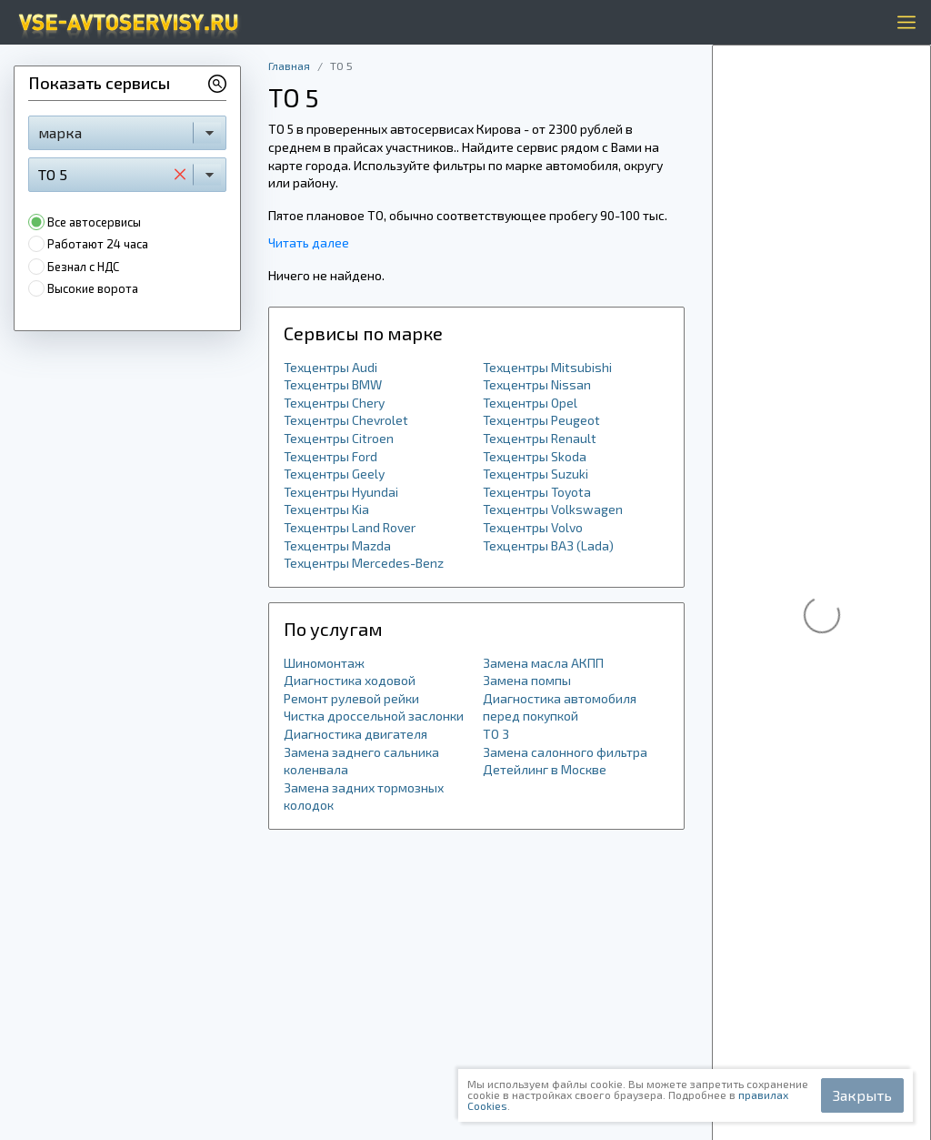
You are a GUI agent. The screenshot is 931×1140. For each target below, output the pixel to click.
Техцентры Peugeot (541, 420)
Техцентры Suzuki (535, 473)
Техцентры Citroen (339, 438)
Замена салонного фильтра (565, 752)
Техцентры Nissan (537, 384)
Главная (289, 65)
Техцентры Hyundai (341, 491)
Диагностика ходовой (349, 680)
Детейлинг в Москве (544, 769)
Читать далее (308, 242)
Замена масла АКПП (543, 663)
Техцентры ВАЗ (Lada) (548, 545)
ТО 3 (496, 734)
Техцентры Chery (334, 402)
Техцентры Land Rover (349, 527)
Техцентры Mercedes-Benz (364, 562)
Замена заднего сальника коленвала (361, 761)
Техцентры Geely (334, 473)
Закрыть (862, 1095)
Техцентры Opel (530, 402)
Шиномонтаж (324, 663)
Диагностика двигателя (355, 734)
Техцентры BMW (333, 384)
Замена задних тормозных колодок (364, 796)
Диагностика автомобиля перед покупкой (559, 707)
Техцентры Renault (539, 438)
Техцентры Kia (326, 509)
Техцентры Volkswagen (553, 509)
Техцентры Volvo (533, 527)
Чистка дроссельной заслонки (374, 715)
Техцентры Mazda (337, 545)
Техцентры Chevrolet (346, 420)
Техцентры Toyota (537, 491)
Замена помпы (527, 680)
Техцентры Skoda (534, 456)
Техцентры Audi (330, 367)
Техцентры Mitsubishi (547, 367)
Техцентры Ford (330, 456)
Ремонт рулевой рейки (351, 698)
